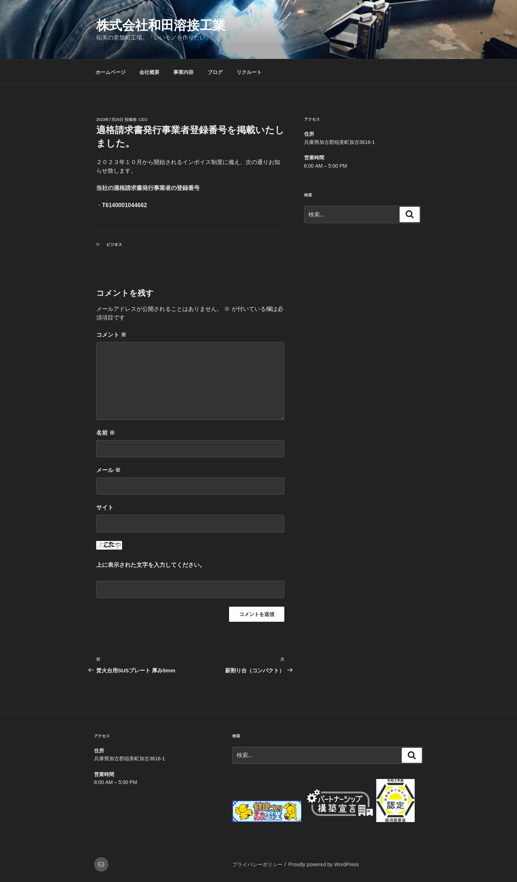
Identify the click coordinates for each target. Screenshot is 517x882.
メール (108, 470)
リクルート (249, 72)
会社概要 (149, 72)
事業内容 (183, 72)
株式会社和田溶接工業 (160, 25)
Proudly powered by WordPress (323, 864)
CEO (143, 119)
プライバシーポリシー (257, 864)
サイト (104, 507)
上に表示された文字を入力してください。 (150, 565)
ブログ (215, 72)
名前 (105, 433)
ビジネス (114, 244)
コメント (111, 335)
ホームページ (111, 72)
